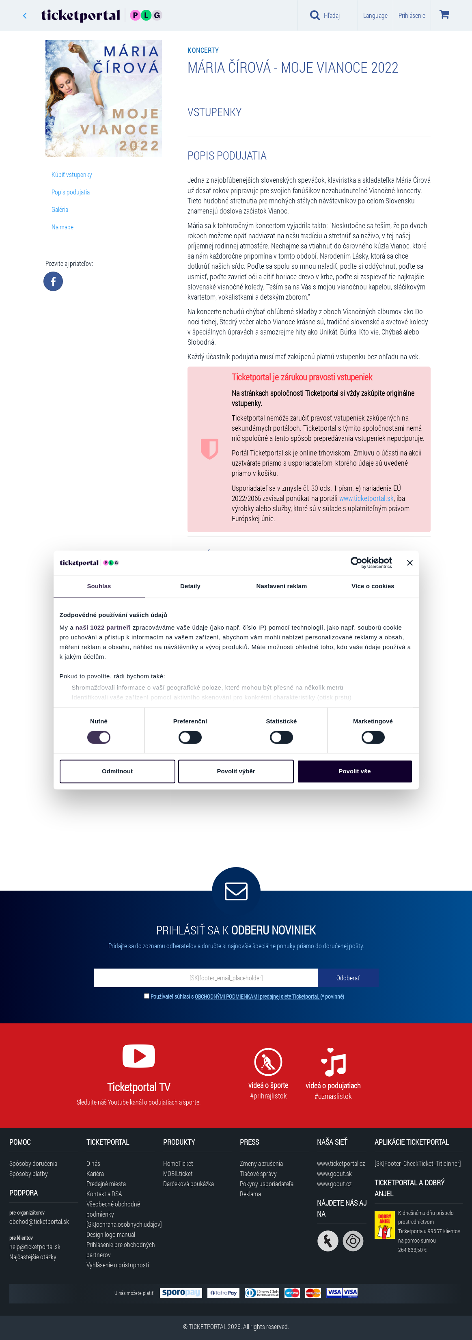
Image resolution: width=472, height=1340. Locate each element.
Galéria (60, 209)
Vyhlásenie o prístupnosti (117, 1264)
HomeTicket (178, 1163)
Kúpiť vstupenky (72, 174)
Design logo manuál (110, 1234)
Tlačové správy (258, 1173)
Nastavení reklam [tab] (281, 586)
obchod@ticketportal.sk (39, 1221)
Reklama (250, 1193)
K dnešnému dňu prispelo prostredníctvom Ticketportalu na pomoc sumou (429, 1231)
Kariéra (95, 1173)
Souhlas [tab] (99, 586)
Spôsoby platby (28, 1173)
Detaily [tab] (190, 586)
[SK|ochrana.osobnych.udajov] (120, 1224)
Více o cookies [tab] (372, 586)
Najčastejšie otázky (32, 1256)
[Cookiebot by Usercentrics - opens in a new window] (356, 563)
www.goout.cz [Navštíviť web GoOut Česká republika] (334, 1183)
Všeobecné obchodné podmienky (113, 1209)
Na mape (62, 226)
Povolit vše (354, 771)
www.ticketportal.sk (366, 498)
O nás (93, 1163)
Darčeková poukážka (188, 1183)
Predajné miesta (106, 1183)
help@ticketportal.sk (34, 1246)
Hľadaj (325, 15)
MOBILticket (178, 1173)
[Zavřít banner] (410, 562)
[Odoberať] (348, 978)
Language (375, 15)
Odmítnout (117, 771)
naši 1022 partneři (103, 627)
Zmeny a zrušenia (261, 1163)
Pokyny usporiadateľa (266, 1183)
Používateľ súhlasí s (247, 996)
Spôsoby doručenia (33, 1163)
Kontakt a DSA (104, 1193)
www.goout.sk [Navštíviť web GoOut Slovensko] (334, 1173)
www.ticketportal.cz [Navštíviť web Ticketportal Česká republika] (341, 1163)
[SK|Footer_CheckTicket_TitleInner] (418, 1163)
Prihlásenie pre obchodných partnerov (120, 1249)
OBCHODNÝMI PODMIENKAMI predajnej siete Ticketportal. (257, 996)
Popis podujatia (71, 192)
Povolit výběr (236, 771)
